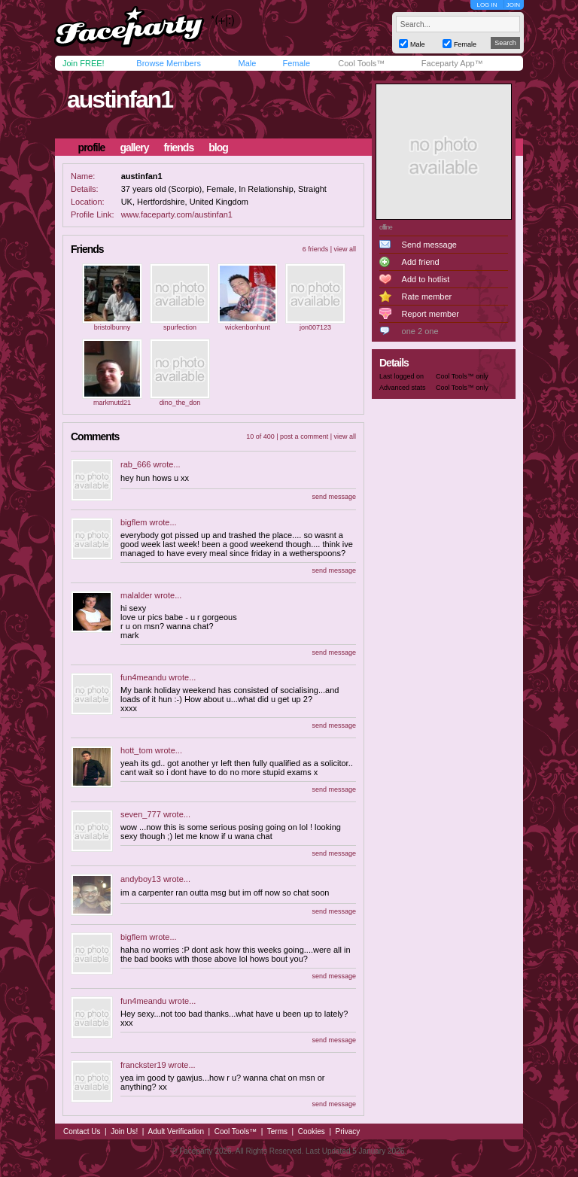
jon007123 (315, 327)
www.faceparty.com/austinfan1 (177, 214)
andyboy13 (140, 879)
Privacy (348, 1131)
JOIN (513, 5)
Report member (430, 313)
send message (334, 496)
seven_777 (140, 814)
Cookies (311, 1131)
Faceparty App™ (452, 63)
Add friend (421, 261)
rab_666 (135, 464)
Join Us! (124, 1131)
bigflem (133, 522)
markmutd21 (112, 402)
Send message (429, 244)
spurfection (179, 327)
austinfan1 (119, 99)
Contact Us (81, 1131)
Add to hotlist (426, 279)
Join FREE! (83, 63)
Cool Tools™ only (462, 376)
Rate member (427, 296)
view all (344, 249)
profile (91, 147)
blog (218, 147)
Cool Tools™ (361, 63)
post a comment (304, 436)
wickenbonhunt (247, 327)
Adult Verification (176, 1131)
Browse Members (168, 63)
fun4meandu (143, 677)
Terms (277, 1131)
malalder (136, 595)
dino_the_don (180, 402)
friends (179, 147)
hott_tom (136, 750)
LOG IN (486, 5)
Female (296, 63)
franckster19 (143, 1064)
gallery (134, 147)
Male (247, 63)
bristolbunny (112, 327)
